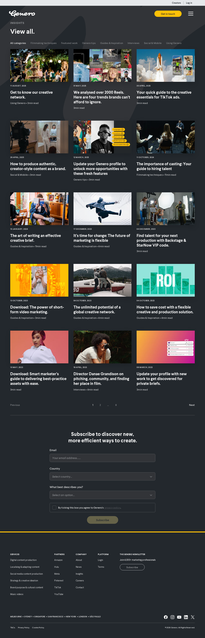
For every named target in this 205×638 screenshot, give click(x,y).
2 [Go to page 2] (100, 404)
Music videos (16, 594)
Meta (57, 573)
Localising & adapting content (24, 566)
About (79, 560)
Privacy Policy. (24, 627)
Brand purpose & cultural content (26, 587)
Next (192, 404)
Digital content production (23, 560)
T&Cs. (12, 627)
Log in (189, 2)
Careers (80, 580)
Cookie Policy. (38, 627)
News (79, 566)
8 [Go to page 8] (116, 404)
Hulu (56, 566)
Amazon (58, 560)
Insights (79, 573)
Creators (176, 2)
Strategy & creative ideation (24, 580)
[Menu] (191, 14)
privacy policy (112, 507)
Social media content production (26, 573)
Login (100, 560)
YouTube (58, 594)
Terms (101, 566)
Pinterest (58, 580)
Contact (80, 587)
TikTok (57, 587)
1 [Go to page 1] (92, 404)
